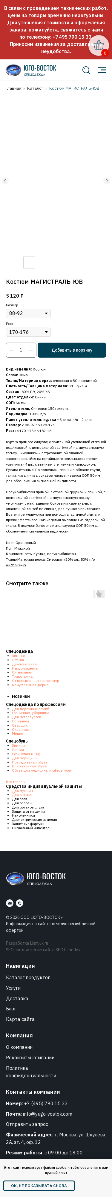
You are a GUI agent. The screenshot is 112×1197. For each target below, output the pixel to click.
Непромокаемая (25, 668)
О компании (19, 1047)
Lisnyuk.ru (39, 943)
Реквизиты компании (30, 1057)
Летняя (18, 660)
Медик (17, 733)
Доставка (17, 998)
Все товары (15, 781)
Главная (13, 88)
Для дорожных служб (30, 708)
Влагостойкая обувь (29, 766)
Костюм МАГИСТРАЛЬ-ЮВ (74, 88)
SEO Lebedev (68, 949)
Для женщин (22, 794)
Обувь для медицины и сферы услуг (42, 770)
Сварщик (20, 725)
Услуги (13, 988)
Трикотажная (23, 676)
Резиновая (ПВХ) (26, 754)
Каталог (35, 88)
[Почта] (9, 903)
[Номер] (19, 903)
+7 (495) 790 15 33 (46, 1103)
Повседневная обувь (29, 762)
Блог (11, 1009)
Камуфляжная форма (30, 684)
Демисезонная (24, 664)
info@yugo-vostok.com (47, 1114)
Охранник (20, 729)
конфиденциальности (31, 1075)
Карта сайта (20, 1019)
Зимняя (18, 655)
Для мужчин (22, 790)
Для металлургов (26, 717)
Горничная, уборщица (30, 712)
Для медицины (24, 758)
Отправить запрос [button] (27, 1124)
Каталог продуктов (28, 977)
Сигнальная (22, 672)
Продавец (20, 721)
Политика (17, 1068)
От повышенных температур (35, 680)
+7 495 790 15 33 (72, 37)
